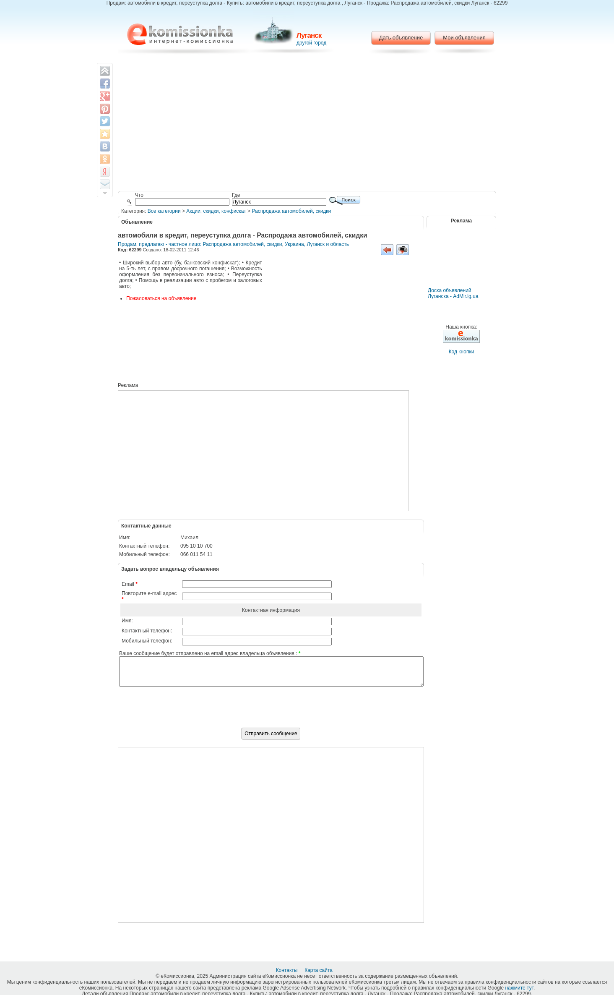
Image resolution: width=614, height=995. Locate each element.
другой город (311, 43)
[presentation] (271, 711)
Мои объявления (464, 37)
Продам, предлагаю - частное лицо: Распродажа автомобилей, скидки (200, 244)
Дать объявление (401, 37)
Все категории (164, 211)
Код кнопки (461, 352)
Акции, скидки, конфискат (216, 211)
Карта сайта (319, 970)
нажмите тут (519, 988)
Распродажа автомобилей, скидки (291, 211)
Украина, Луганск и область (317, 244)
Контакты (287, 970)
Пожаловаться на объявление (161, 298)
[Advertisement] (307, 124)
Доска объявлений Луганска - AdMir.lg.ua (453, 293)
